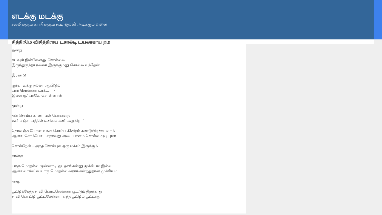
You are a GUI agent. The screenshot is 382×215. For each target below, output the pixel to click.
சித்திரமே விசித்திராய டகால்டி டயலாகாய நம (61, 41)
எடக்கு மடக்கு (37, 16)
